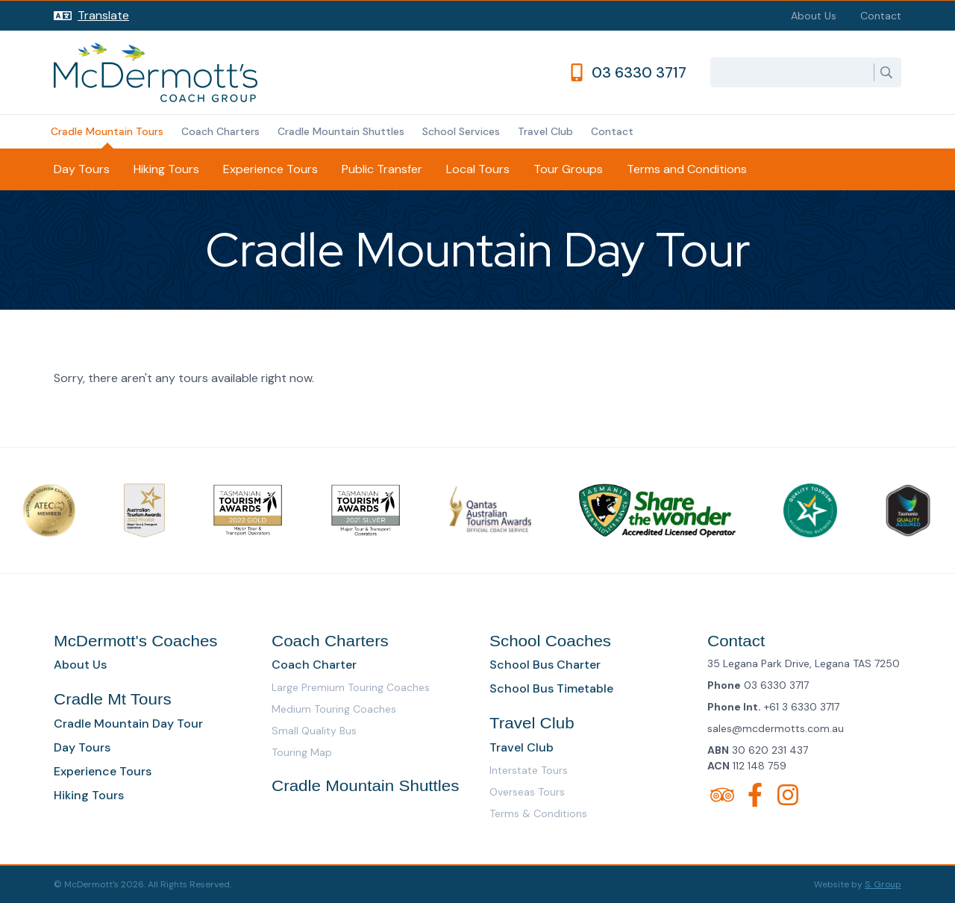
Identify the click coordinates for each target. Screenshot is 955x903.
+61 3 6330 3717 (801, 706)
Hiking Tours (166, 169)
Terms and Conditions (687, 169)
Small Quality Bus (314, 730)
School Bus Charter (545, 664)
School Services (461, 131)
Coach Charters (220, 131)
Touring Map (302, 752)
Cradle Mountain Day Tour (128, 723)
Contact (880, 15)
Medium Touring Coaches (334, 709)
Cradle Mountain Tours (107, 131)
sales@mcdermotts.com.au (775, 728)
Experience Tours (270, 169)
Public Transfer (382, 169)
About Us (813, 15)
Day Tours (82, 169)
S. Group (883, 884)
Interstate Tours (528, 770)
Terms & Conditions (538, 813)
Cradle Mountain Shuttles (341, 131)
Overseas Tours (527, 792)
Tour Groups (568, 169)
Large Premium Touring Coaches (351, 687)
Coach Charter (314, 664)
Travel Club (545, 131)
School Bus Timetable (551, 688)
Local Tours (478, 169)
